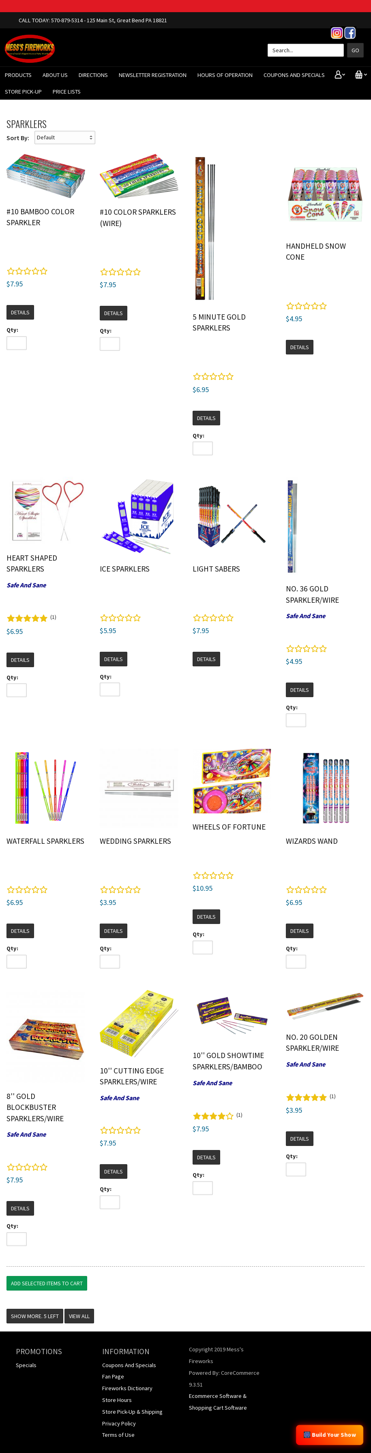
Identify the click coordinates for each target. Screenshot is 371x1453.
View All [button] (79, 1316)
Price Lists (67, 91)
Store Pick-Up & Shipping (132, 1411)
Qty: (12, 329)
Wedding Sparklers (135, 841)
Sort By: (17, 138)
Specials (26, 1365)
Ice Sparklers (125, 569)
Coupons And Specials (294, 75)
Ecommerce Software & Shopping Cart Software (218, 1401)
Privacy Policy (119, 1423)
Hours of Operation (225, 75)
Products (18, 75)
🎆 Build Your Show (329, 1435)
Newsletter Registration (153, 75)
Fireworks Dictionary (127, 1388)
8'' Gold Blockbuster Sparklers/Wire (35, 1107)
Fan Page (113, 1376)
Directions (93, 75)
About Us (55, 75)
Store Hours (117, 1400)
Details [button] (20, 312)
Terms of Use (118, 1434)
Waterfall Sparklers (45, 841)
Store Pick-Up (23, 91)
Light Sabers (216, 569)
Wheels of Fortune (229, 827)
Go (355, 50)
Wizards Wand (312, 841)
